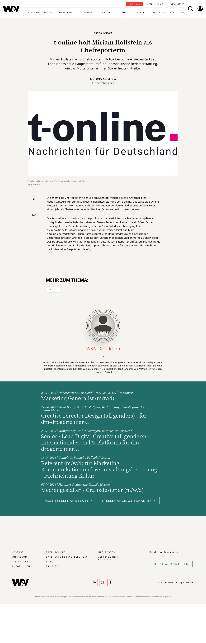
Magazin (158, 12)
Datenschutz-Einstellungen (67, 556)
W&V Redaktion (106, 79)
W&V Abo (135, 4)
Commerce (88, 12)
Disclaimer (20, 561)
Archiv (53, 289)
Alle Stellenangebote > (68, 500)
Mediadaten (106, 552)
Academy (124, 12)
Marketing (66, 12)
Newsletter (177, 4)
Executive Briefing (40, 12)
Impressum (20, 556)
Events (140, 12)
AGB (49, 561)
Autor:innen (21, 566)
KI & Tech (107, 12)
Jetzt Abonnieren (171, 564)
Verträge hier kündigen (108, 558)
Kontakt (18, 552)
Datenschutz (55, 552)
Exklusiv (175, 12)
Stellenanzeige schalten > (128, 500)
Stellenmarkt (155, 4)
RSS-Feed (52, 566)
